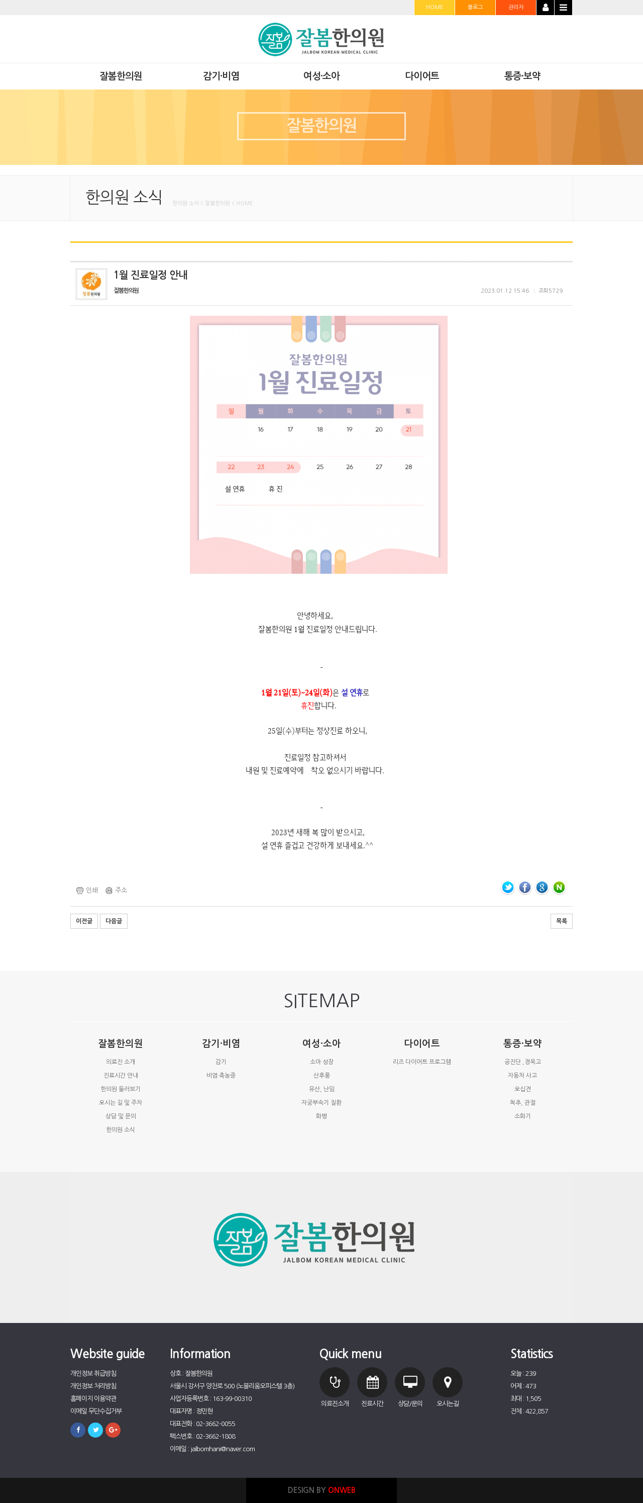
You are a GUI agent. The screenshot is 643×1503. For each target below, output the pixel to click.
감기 (221, 1062)
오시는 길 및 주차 (120, 1103)
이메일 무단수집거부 (96, 1411)
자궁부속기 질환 (321, 1103)
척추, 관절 (522, 1103)
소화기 (522, 1116)
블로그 (475, 7)
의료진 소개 (120, 1062)
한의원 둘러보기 (120, 1089)
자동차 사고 (522, 1076)
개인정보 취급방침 (93, 1373)
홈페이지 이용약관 (93, 1398)
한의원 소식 (120, 1130)
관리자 (515, 7)
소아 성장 (322, 1062)
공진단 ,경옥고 (522, 1062)
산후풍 (321, 1076)
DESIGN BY (322, 1490)
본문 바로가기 (0, 0)
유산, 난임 (322, 1089)
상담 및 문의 (120, 1116)
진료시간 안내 (120, 1076)
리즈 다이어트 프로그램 (422, 1062)
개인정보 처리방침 (93, 1386)
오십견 (522, 1089)
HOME (434, 7)
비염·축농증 (221, 1076)
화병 (321, 1116)
